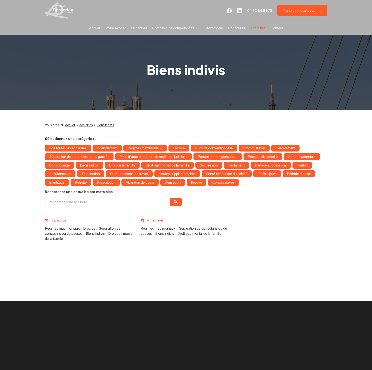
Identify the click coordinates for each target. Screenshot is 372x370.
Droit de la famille (122, 165)
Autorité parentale (302, 157)
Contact (277, 28)
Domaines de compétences (173, 28)
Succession (209, 165)
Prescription (106, 182)
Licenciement (107, 148)
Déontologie (213, 28)
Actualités (258, 28)
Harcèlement (285, 148)
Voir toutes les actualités (68, 148)
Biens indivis (105, 125)
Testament (236, 165)
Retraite (81, 182)
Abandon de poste (140, 182)
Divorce (179, 148)
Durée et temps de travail (129, 174)
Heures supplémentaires (177, 174)
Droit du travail (254, 148)
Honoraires (236, 28)
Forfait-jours (267, 174)
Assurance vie (60, 174)
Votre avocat (116, 28)
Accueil (94, 28)
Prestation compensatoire (218, 157)
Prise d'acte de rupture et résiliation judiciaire (153, 157)
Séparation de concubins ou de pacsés (79, 157)
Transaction (90, 174)
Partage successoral (270, 165)
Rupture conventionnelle (214, 148)
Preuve (196, 182)
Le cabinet (139, 28)
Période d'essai (299, 174)
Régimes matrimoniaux (145, 148)
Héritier (302, 165)
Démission (173, 182)
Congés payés (223, 182)
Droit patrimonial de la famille (167, 165)
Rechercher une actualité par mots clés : (80, 192)
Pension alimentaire (263, 157)
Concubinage (59, 165)
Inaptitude (57, 182)
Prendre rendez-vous (302, 10)
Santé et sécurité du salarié (226, 174)
